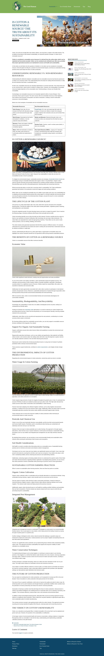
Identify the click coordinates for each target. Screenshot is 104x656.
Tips (84, 6)
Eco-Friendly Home (65, 6)
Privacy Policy (15, 644)
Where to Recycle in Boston (74, 641)
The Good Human (29, 6)
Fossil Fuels (38, 109)
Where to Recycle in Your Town (75, 644)
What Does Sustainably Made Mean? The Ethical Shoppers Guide (28, 624)
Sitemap (14, 648)
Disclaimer (14, 646)
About (13, 641)
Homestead (77, 6)
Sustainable (54, 7)
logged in (21, 633)
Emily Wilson (15, 38)
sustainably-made (29, 309)
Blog (89, 6)
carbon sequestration (42, 347)
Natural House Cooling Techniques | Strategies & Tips (25, 625)
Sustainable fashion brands (55, 179)
